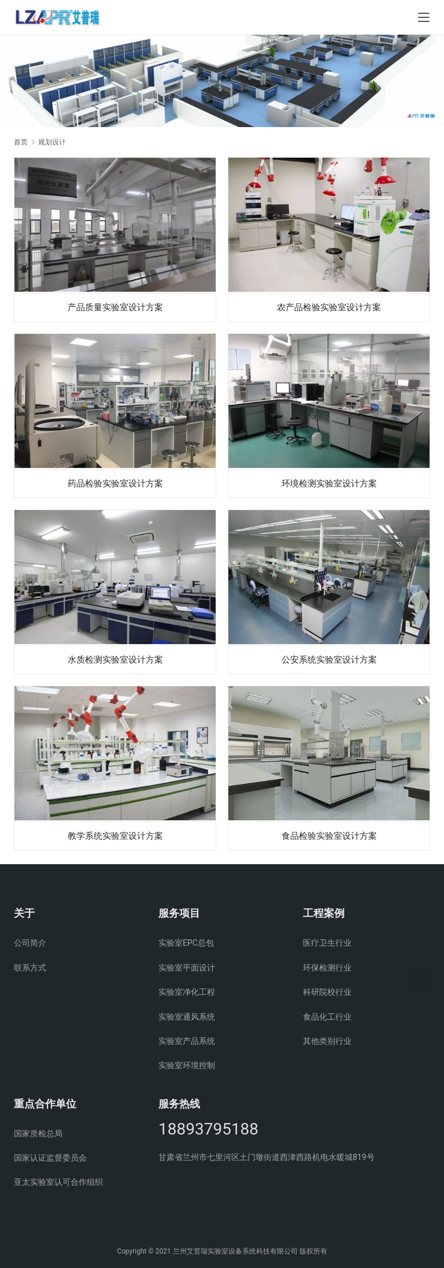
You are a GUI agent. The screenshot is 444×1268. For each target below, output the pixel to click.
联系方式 (30, 967)
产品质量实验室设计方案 (115, 306)
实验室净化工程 (186, 991)
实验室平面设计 (186, 967)
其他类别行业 (327, 1041)
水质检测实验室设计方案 (115, 660)
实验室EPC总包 (186, 942)
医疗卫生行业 (327, 942)
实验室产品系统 (186, 1041)
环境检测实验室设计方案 (329, 483)
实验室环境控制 (186, 1065)
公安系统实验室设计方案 (329, 660)
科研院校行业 (327, 991)
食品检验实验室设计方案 (329, 836)
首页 (21, 142)
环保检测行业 (327, 967)
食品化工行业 (327, 1016)
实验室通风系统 (186, 1016)
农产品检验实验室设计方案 (328, 306)
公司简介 (30, 942)
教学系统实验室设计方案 (115, 836)
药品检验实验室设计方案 (115, 483)
